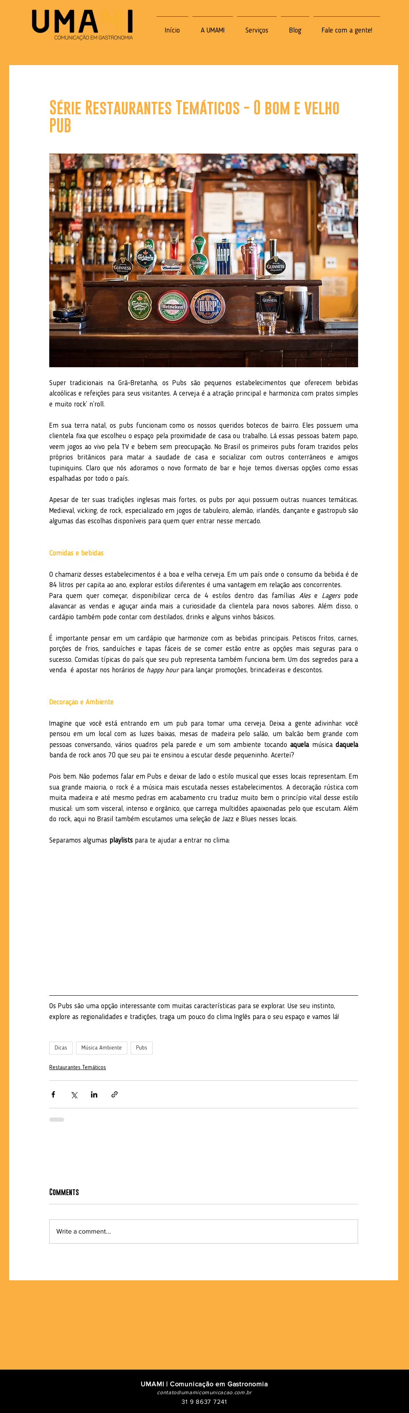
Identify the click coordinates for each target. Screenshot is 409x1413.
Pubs (141, 1048)
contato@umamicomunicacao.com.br (204, 1392)
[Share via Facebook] (53, 1094)
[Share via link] (115, 1094)
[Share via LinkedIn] (94, 1094)
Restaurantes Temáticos (77, 1067)
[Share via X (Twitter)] (74, 1094)
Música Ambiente (101, 1048)
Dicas (61, 1048)
